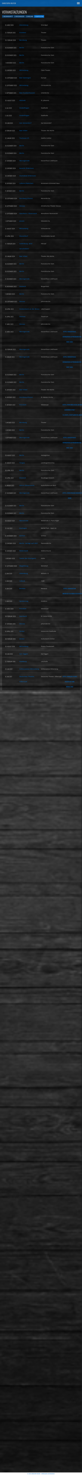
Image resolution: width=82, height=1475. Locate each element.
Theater (43, 33)
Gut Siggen (23, 654)
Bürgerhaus (45, 286)
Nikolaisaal (44, 405)
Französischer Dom (47, 48)
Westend (44, 588)
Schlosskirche (45, 228)
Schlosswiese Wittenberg (29, 669)
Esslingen (23, 528)
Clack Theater (45, 70)
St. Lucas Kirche (46, 616)
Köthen (22, 536)
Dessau (22, 206)
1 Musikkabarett (8, 16)
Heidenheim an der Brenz (29, 309)
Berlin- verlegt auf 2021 (28, 543)
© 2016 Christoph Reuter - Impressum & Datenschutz (41, 1473)
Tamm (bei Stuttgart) (27, 558)
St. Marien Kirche (47, 397)
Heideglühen (45, 455)
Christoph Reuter (9, 3)
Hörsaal (43, 244)
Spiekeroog (23, 601)
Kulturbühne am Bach (48, 485)
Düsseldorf (23, 236)
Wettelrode (23, 521)
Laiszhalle (44, 661)
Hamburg (23, 661)
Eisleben (22, 33)
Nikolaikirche (45, 221)
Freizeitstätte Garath (48, 236)
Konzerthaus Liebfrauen (49, 161)
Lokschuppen (45, 309)
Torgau (22, 463)
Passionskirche (46, 543)
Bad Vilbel (23, 130)
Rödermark (23, 551)
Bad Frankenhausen (27, 93)
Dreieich (22, 286)
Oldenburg (23, 573)
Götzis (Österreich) (26, 485)
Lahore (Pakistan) (26, 183)
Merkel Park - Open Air (49, 528)
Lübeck (22, 581)
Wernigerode (24, 161)
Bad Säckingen (25, 78)
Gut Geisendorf (25, 123)
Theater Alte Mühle (47, 130)
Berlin (21, 48)
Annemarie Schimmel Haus (50, 183)
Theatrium (44, 316)
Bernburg (23, 40)
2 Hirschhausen (19, 16)
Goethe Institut (46, 138)
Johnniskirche (45, 301)
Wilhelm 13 (45, 573)
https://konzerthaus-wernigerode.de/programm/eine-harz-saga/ (72, 337)
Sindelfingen (24, 108)
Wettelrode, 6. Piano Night (50, 521)
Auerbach (23, 616)
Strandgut (44, 25)
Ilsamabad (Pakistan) (27, 176)
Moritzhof (44, 566)
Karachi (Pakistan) (26, 168)
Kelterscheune (46, 551)
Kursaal (43, 78)
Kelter (43, 558)
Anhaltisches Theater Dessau (51, 206)
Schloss (43, 536)
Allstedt (22, 100)
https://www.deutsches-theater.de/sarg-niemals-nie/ (70, 681)
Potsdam (22, 405)
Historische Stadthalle (48, 631)
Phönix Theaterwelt (47, 646)
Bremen (22, 588)
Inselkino (44, 601)
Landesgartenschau (47, 463)
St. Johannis (45, 100)
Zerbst (22, 631)
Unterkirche (45, 93)
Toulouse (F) (24, 138)
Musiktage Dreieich (47, 478)
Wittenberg (23, 70)
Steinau (22, 316)
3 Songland (29, 16)
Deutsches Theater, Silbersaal (51, 676)
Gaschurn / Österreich (28, 213)
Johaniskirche (45, 624)
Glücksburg (23, 25)
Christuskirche (46, 85)
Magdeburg (23, 566)
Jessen (21, 221)
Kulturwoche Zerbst (47, 639)
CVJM (42, 581)
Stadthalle (44, 108)
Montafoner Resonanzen (49, 213)
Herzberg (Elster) (26, 198)
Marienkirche (45, 198)
